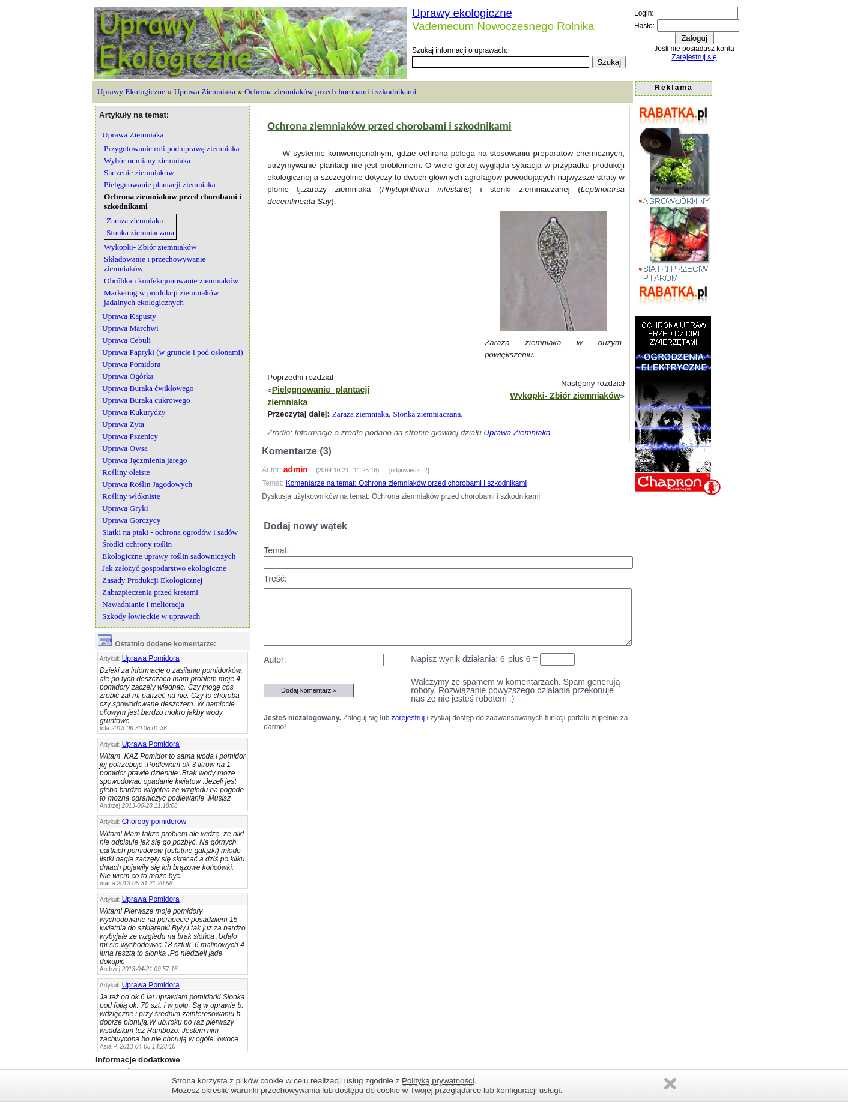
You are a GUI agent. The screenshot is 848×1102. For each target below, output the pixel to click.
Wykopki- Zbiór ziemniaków (565, 395)
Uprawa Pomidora (151, 658)
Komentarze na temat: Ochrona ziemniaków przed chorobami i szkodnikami (406, 483)
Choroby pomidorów (154, 821)
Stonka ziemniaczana (427, 413)
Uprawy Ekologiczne (131, 91)
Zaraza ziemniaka (360, 413)
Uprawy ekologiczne (462, 13)
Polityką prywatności (438, 1080)
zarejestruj (408, 718)
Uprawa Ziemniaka (205, 91)
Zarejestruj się (693, 57)
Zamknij (670, 1083)
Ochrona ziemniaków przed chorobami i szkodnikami (330, 91)
